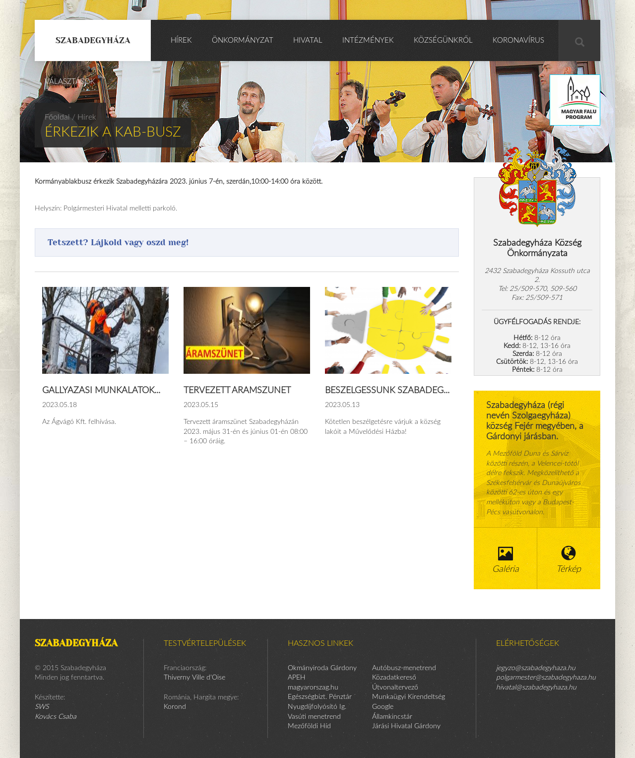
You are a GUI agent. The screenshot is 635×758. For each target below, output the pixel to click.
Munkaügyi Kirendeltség (408, 696)
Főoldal (57, 117)
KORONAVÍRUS (518, 40)
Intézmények (368, 40)
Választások (70, 81)
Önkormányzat (242, 40)
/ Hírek (84, 117)
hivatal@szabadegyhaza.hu (536, 687)
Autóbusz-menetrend (404, 668)
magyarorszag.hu (313, 687)
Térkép (569, 560)
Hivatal (307, 40)
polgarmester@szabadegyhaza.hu (546, 677)
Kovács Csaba (55, 716)
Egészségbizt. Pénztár (320, 696)
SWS (42, 706)
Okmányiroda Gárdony (322, 668)
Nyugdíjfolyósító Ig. (317, 706)
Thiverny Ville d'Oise (194, 677)
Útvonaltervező (395, 687)
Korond (175, 706)
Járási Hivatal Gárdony (406, 726)
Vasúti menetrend (314, 716)
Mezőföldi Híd (309, 726)
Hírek (181, 40)
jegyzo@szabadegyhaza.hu (535, 668)
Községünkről (443, 40)
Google (382, 706)
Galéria (505, 560)
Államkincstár (392, 716)
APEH (297, 677)
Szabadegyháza (93, 40)
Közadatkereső (394, 677)
